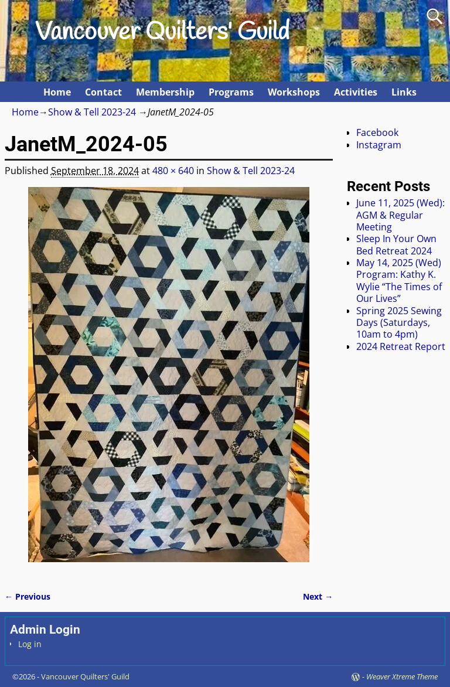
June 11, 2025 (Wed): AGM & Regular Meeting (400, 214)
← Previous (27, 596)
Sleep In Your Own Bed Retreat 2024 (396, 244)
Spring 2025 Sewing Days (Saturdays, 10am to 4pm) (399, 322)
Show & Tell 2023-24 (92, 112)
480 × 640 (173, 170)
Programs (231, 92)
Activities (355, 92)
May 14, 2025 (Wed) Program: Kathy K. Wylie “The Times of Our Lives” (399, 280)
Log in (30, 643)
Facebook (377, 132)
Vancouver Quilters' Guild (162, 32)
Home (57, 92)
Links (404, 92)
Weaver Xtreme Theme (402, 676)
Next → (318, 596)
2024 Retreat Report (400, 346)
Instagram (378, 144)
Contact (103, 92)
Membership (165, 92)
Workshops (294, 92)
